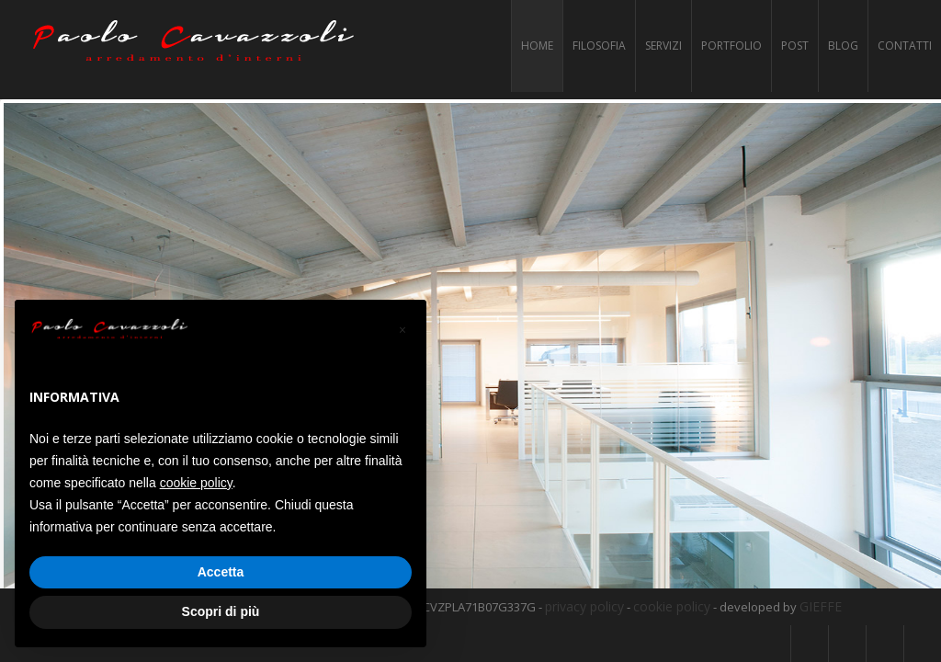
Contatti (905, 45)
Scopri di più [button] (221, 611)
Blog (843, 45)
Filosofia (599, 45)
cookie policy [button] (196, 482)
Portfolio (731, 45)
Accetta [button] (221, 572)
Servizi (663, 45)
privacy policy (584, 605)
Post (795, 45)
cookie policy (671, 605)
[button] (402, 329)
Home (537, 45)
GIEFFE (820, 605)
